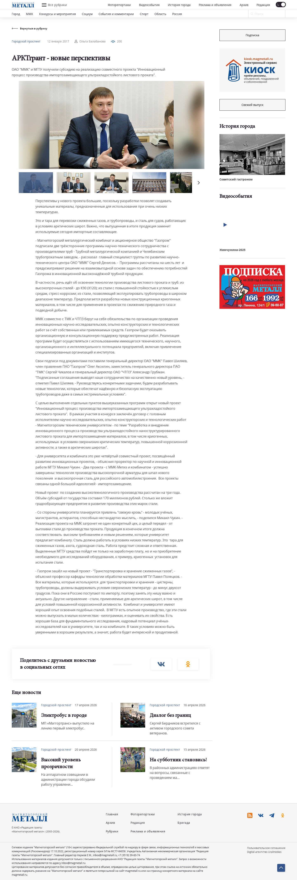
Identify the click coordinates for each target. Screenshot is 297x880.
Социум (87, 14)
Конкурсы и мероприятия (57, 14)
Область (160, 14)
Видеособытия (149, 5)
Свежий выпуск (252, 105)
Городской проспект (26, 41)
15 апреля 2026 (194, 749)
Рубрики (112, 831)
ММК (29, 14)
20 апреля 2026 (86, 749)
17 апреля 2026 (86, 705)
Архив (244, 5)
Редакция (263, 5)
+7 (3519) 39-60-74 (129, 855)
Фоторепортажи (119, 5)
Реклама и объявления (215, 5)
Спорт (144, 14)
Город (16, 14)
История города (179, 5)
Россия (177, 14)
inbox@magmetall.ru (105, 855)
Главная (112, 814)
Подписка (252, 35)
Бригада (184, 823)
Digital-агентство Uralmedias (264, 852)
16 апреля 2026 (194, 705)
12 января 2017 (58, 41)
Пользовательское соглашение (266, 848)
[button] (198, 182)
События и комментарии (116, 14)
